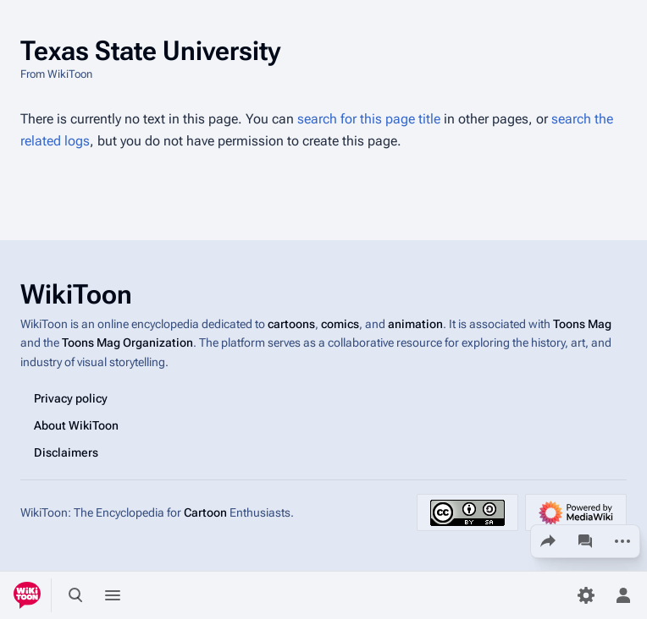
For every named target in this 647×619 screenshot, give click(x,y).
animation (415, 324)
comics (340, 324)
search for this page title (368, 119)
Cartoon (205, 512)
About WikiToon (76, 425)
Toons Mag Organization (127, 342)
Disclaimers (66, 452)
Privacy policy (71, 398)
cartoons (291, 324)
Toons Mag (582, 324)
